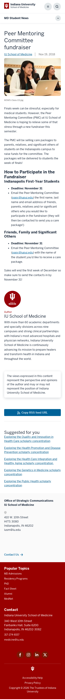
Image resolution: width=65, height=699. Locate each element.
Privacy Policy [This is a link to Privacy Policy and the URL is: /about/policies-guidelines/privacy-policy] (33, 682)
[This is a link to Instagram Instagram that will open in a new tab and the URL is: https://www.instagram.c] (28, 657)
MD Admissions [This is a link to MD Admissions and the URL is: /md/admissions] (13, 573)
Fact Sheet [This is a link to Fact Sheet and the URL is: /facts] (10, 588)
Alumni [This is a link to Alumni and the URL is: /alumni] (8, 593)
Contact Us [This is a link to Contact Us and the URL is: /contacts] (11, 554)
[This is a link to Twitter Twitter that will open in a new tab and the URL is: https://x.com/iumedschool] (45, 657)
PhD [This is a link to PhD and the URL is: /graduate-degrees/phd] (6, 583)
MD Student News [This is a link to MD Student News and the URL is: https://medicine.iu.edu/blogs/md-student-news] (16, 18)
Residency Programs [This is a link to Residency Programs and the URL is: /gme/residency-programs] (16, 578)
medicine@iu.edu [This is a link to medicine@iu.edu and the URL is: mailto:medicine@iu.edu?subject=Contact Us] (14, 639)
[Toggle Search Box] (57, 6)
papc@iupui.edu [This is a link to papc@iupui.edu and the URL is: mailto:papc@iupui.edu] (22, 197)
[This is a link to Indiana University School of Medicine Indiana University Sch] (19, 6)
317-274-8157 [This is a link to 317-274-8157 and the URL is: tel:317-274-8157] (11, 634)
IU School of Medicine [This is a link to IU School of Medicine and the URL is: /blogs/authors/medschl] (18, 54)
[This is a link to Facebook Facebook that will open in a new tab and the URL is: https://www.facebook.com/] (20, 657)
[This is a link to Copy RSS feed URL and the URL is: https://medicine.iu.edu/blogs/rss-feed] (32, 412)
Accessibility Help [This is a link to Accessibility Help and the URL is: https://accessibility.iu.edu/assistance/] (32, 677)
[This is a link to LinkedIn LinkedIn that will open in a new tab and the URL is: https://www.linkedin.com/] (36, 657)
